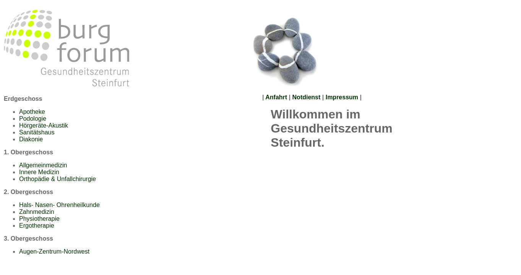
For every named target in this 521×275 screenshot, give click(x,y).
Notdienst (307, 97)
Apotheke (32, 111)
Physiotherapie (39, 218)
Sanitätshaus (37, 132)
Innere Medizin (39, 172)
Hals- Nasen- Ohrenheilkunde (59, 205)
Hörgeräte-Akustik (43, 125)
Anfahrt (276, 97)
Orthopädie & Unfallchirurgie (57, 179)
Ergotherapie (36, 225)
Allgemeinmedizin (43, 165)
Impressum (342, 97)
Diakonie (31, 139)
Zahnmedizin (36, 212)
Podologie (32, 118)
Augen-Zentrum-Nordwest (54, 251)
